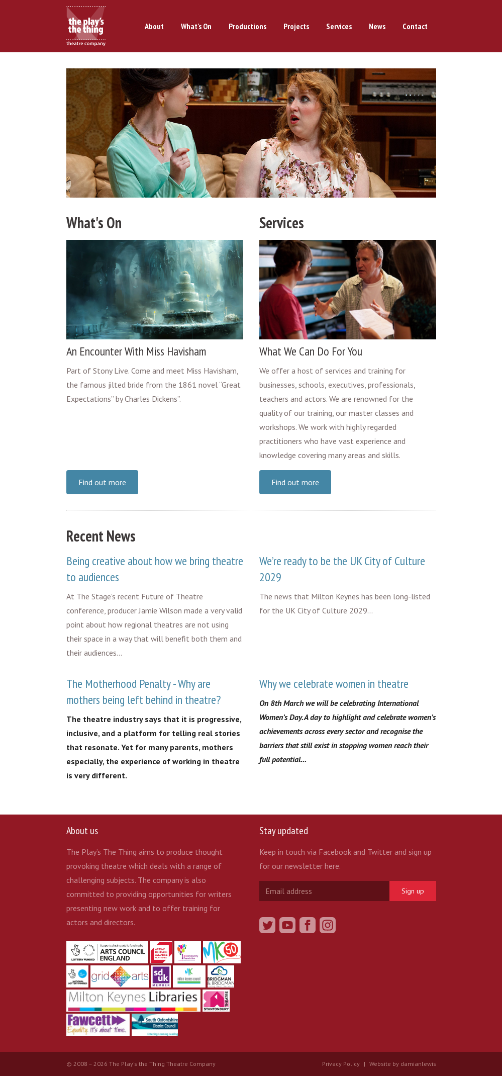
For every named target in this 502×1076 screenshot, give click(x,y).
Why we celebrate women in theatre (334, 683)
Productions (247, 26)
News (377, 26)
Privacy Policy (341, 1063)
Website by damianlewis (402, 1063)
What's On (196, 26)
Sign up (412, 890)
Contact (415, 26)
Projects (296, 26)
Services (339, 26)
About (154, 26)
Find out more (102, 482)
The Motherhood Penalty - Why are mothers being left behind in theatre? (143, 691)
